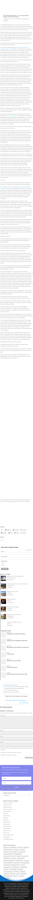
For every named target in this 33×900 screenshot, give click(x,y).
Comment (2, 715)
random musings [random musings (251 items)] (8, 871)
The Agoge (8, 672)
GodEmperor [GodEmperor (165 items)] (20, 858)
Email (1, 736)
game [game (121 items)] (14, 858)
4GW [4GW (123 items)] (20, 847)
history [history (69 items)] (26, 860)
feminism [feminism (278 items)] (25, 856)
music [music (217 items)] (22, 865)
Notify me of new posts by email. (9, 755)
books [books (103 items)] (22, 849)
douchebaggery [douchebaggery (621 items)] (17, 854)
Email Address (4, 556)
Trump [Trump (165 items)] (21, 876)
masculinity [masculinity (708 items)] (7, 865)
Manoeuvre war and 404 (14, 660)
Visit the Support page (9, 686)
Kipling (4, 820)
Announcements (7, 803)
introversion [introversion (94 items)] (16, 862)
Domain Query (6, 809)
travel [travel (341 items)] (15, 876)
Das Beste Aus (6, 807)
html (3, 563)
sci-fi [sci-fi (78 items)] (18, 873)
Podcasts (5, 830)
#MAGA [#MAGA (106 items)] (6, 847)
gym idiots (5, 815)
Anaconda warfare (12, 667)
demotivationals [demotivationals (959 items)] (8, 854)
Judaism (23, 34)
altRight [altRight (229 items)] (25, 847)
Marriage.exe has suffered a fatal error (18, 647)
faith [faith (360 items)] (19, 856)
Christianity (18, 18)
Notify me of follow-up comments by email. (11, 752)
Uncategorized (24, 18)
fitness (4, 813)
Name (2, 551)
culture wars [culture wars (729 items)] (21, 851)
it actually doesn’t (13, 115)
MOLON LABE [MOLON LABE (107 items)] (15, 865)
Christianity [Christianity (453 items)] (13, 851)
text (3, 565)
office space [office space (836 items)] (15, 867)
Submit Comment (28, 757)
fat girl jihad (9, 632)
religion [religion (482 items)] (22, 871)
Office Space (9, 659)
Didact (6, 18)
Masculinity (6, 822)
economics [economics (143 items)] (7, 856)
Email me (6, 690)
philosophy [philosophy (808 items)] (24, 867)
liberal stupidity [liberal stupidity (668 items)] (25, 862)
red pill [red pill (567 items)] (16, 871)
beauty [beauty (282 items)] (16, 849)
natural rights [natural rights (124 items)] (7, 867)
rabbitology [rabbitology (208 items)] (13, 869)
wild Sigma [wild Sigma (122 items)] (7, 878)
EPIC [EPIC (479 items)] (13, 856)
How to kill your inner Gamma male (17, 674)
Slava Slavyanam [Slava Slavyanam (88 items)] (8, 876)
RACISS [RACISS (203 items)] (20, 869)
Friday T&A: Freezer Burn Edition (16, 634)
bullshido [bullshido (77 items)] (6, 851)
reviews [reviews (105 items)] (6, 873)
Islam (18, 34)
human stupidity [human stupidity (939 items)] (8, 862)
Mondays (5, 824)
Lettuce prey (10, 654)
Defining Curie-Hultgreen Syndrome (17, 640)
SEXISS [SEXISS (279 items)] (23, 873)
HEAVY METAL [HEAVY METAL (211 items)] (19, 860)
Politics (8, 652)
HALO (4, 817)
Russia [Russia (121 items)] (12, 873)
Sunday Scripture (7, 835)
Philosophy (5, 828)
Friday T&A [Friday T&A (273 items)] (7, 858)
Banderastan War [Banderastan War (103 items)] (8, 849)
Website (2, 742)
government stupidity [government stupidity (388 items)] (9, 860)
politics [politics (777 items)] (6, 869)
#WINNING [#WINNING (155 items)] (13, 847)
